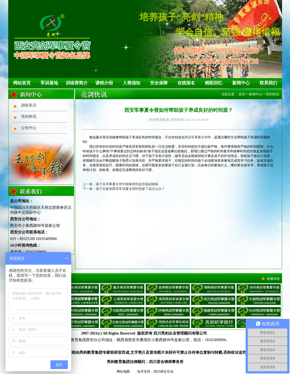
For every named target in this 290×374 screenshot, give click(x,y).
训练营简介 (77, 83)
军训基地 (49, 83)
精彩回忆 (213, 83)
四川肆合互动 (163, 371)
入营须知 (131, 83)
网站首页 (22, 83)
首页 (242, 94)
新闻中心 (241, 83)
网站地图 (123, 371)
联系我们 (268, 83)
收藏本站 (273, 279)
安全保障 (159, 83)
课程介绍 (104, 83)
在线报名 (186, 83)
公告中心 (28, 128)
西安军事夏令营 (196, 137)
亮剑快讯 (28, 117)
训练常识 (28, 105)
